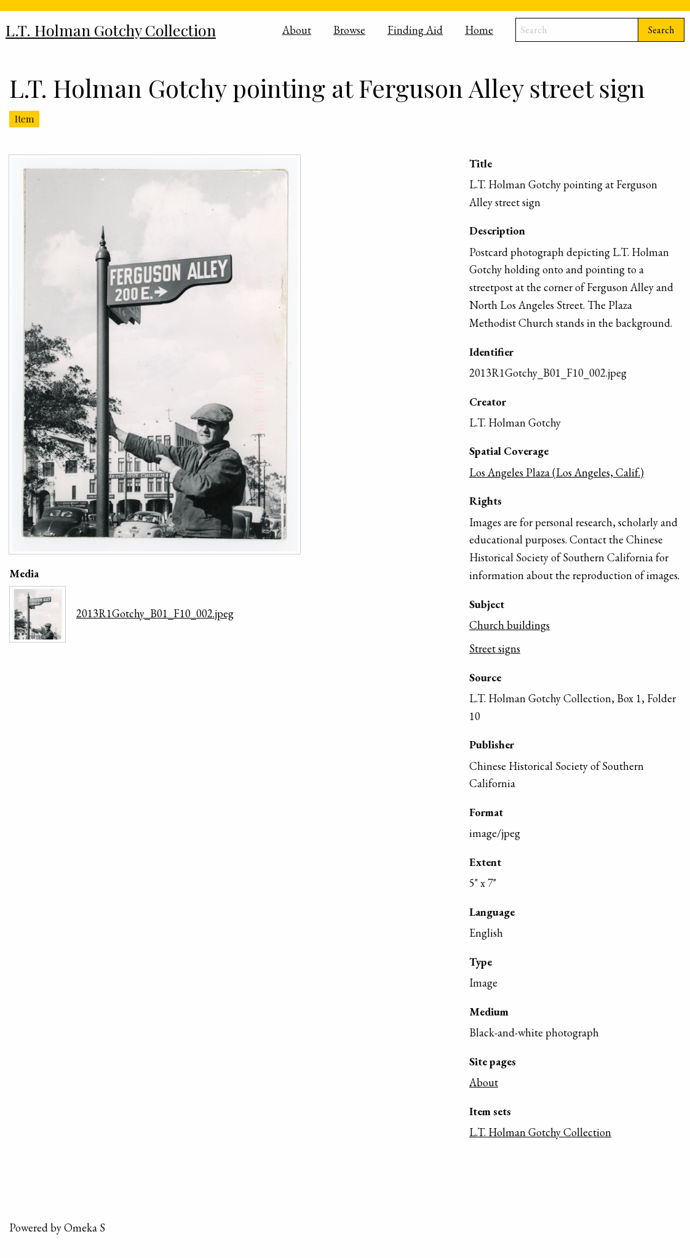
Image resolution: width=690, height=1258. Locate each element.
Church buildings (509, 625)
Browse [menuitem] (349, 30)
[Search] (576, 30)
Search (661, 29)
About (483, 1082)
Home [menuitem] (479, 30)
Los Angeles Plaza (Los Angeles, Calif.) (556, 472)
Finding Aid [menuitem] (415, 30)
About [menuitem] (296, 30)
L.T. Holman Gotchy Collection (540, 1132)
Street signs (494, 648)
